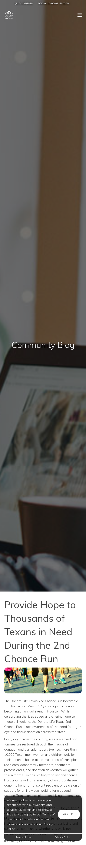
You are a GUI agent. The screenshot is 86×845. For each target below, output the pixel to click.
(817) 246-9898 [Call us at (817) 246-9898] (24, 3)
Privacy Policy (62, 837)
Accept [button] (69, 814)
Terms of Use (23, 837)
